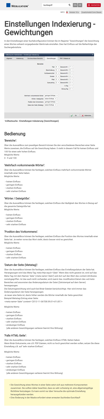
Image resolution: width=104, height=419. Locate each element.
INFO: (62, 12)
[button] (94, 5)
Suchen (70, 5)
